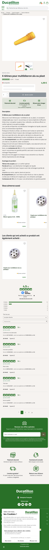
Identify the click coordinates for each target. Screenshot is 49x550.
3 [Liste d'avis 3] (28, 412)
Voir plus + (5, 443)
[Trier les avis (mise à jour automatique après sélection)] (25, 317)
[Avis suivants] (32, 412)
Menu (3, 8)
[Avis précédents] (18, 412)
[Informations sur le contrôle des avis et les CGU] (34, 295)
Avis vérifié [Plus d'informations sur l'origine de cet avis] (7, 330)
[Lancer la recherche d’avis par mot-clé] (46, 321)
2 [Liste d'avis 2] (25, 412)
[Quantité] (5, 95)
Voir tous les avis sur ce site (25, 298)
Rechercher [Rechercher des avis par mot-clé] (24, 321)
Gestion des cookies (24, 546)
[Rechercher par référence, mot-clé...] (27, 8)
